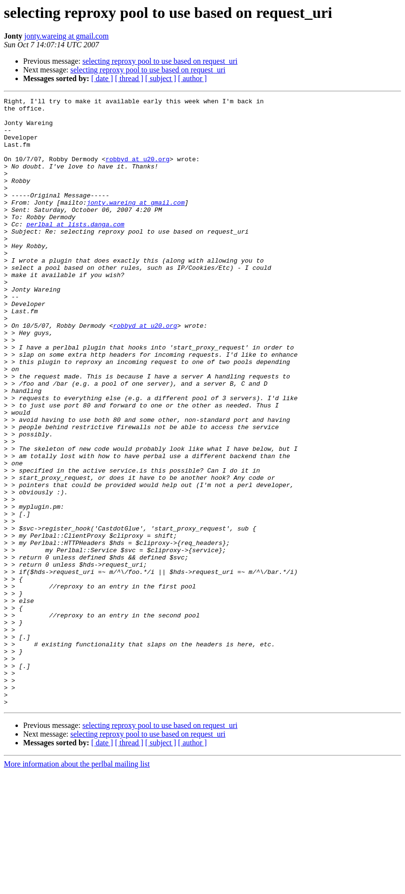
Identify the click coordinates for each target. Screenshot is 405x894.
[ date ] (102, 78)
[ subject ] (160, 78)
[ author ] (192, 78)
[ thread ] (129, 78)
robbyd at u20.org (138, 172)
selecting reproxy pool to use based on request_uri (160, 61)
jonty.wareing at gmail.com (66, 36)
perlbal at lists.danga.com (76, 250)
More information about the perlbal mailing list (77, 885)
